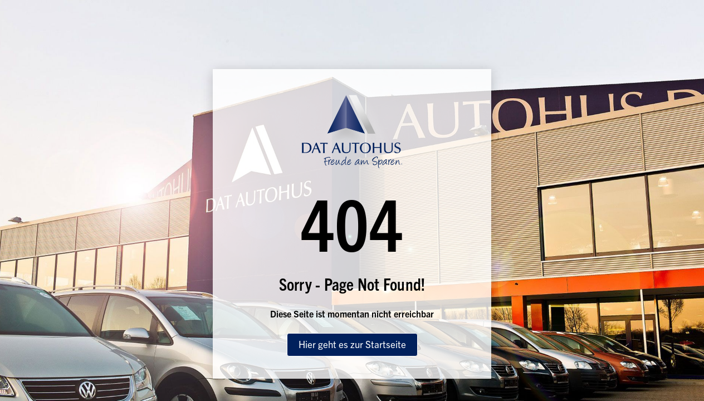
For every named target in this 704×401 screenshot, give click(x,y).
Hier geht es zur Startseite (352, 344)
